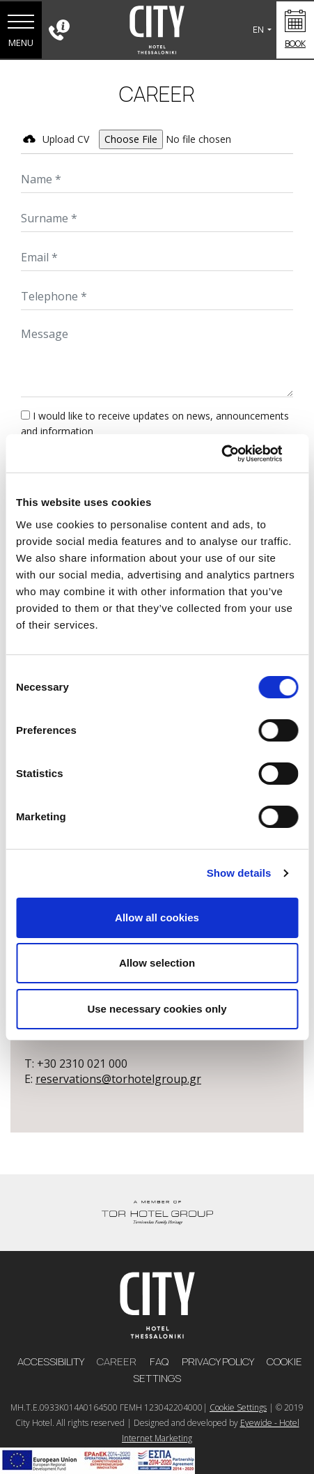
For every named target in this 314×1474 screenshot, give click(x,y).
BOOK (295, 43)
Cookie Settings (238, 1407)
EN (259, 30)
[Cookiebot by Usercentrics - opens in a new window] (237, 454)
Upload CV (65, 139)
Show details (239, 873)
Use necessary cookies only (156, 1009)
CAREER (118, 1361)
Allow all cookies (157, 917)
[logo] (157, 1304)
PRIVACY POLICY (219, 1361)
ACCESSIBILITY (51, 1361)
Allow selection (157, 963)
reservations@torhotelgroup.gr (118, 1079)
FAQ (160, 1361)
